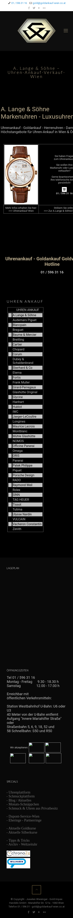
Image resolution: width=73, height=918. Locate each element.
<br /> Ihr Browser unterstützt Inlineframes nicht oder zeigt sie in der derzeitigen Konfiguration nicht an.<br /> (36, 191)
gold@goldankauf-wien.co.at (49, 3)
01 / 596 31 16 (19, 3)
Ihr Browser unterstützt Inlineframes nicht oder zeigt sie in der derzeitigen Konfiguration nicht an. (37, 428)
